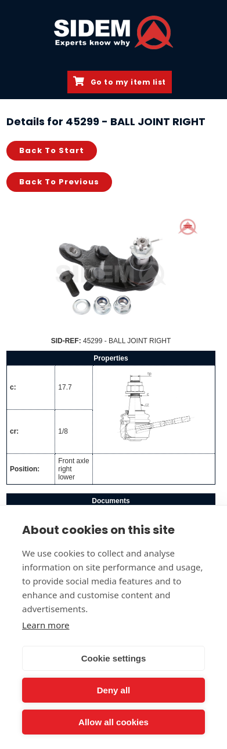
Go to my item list (119, 82)
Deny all (114, 690)
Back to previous (59, 181)
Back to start (51, 150)
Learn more (46, 625)
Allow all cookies (113, 722)
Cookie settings (113, 658)
